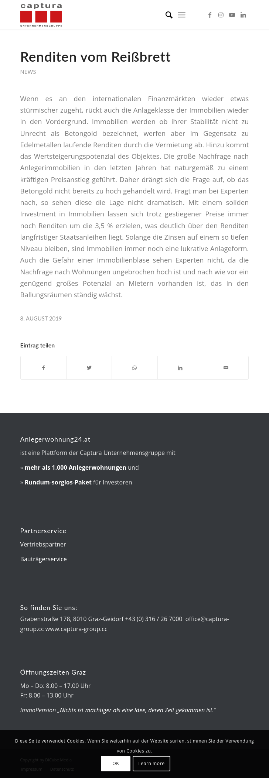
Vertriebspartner (43, 544)
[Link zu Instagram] (221, 14)
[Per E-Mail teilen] (225, 367)
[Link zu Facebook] (209, 14)
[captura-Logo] (111, 15)
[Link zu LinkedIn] (243, 14)
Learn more (151, 763)
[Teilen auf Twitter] (89, 367)
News (28, 71)
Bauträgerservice (43, 559)
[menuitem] (165, 15)
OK (115, 763)
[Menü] (181, 15)
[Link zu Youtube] (232, 14)
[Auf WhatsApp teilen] (134, 367)
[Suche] (165, 15)
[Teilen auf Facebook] (43, 367)
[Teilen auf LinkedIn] (180, 367)
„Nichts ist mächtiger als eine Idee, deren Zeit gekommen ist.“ (136, 710)
